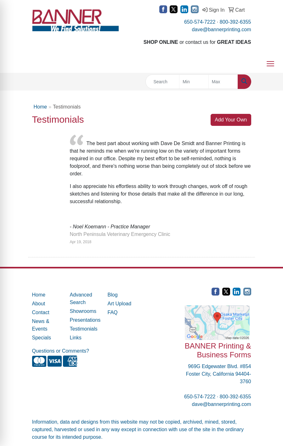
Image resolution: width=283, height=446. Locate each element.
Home (40, 106)
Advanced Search (81, 298)
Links (76, 337)
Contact (40, 312)
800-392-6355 (235, 22)
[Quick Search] (162, 81)
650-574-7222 (200, 22)
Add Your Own (231, 119)
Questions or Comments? (60, 351)
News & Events (40, 325)
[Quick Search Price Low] (194, 81)
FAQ (113, 312)
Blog (113, 294)
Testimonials (84, 329)
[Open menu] (270, 63)
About (38, 303)
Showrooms (83, 311)
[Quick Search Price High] (223, 81)
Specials (41, 337)
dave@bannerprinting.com (221, 29)
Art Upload (120, 303)
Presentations (85, 320)
